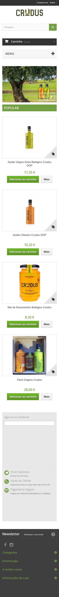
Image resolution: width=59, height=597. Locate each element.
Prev (43, 97)
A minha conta (12, 569)
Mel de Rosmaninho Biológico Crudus (29, 307)
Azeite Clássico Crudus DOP (29, 235)
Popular (11, 108)
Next (51, 97)
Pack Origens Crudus (29, 379)
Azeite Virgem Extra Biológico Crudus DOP (29, 164)
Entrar (52, 3)
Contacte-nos (42, 3)
